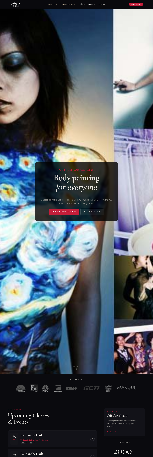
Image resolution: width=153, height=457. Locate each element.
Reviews (101, 4)
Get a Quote (136, 4)
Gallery (82, 4)
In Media (91, 4)
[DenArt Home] (15, 4)
